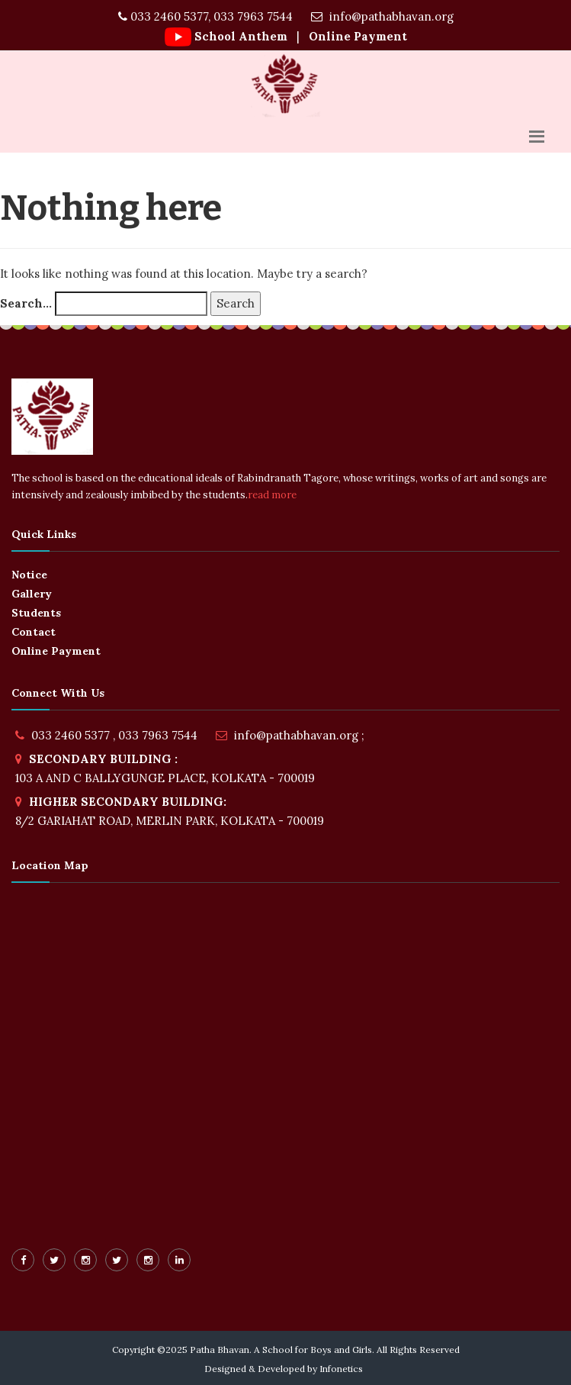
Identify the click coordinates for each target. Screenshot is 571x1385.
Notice (29, 574)
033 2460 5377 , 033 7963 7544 (114, 735)
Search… (26, 303)
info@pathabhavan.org (382, 16)
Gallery (31, 594)
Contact (33, 632)
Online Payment (356, 36)
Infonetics (341, 1368)
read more (272, 494)
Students (36, 613)
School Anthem (240, 36)
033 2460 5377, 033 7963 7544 (205, 16)
